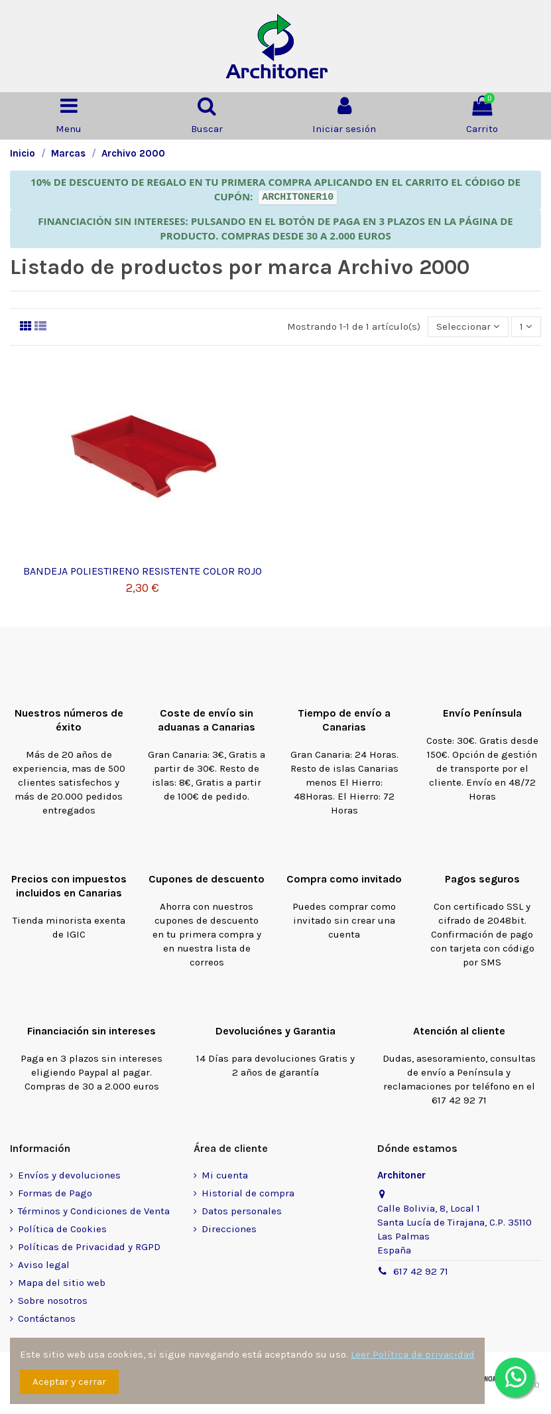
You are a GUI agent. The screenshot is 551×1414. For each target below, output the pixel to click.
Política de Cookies (62, 1229)
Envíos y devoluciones (69, 1175)
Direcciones (229, 1229)
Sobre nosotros (53, 1301)
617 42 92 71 (420, 1271)
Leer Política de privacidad (413, 1354)
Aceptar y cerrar (69, 1381)
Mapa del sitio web (61, 1283)
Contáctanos (47, 1318)
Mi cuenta (225, 1175)
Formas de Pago (55, 1193)
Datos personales (242, 1211)
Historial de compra (248, 1193)
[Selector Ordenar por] (468, 327)
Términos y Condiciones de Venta (94, 1211)
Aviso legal (44, 1265)
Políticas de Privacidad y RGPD (89, 1247)
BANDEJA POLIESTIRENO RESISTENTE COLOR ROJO (142, 571)
